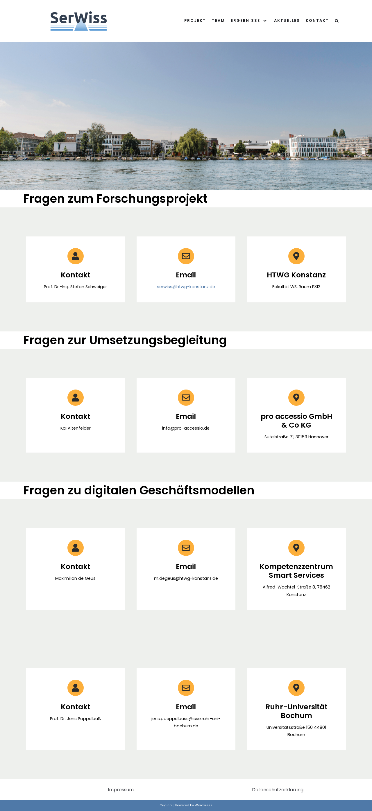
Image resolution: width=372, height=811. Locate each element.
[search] (337, 20)
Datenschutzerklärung (277, 789)
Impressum (121, 789)
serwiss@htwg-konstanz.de (186, 287)
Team (218, 20)
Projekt (195, 20)
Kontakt (317, 20)
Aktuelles (287, 20)
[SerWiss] (78, 21)
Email (186, 416)
